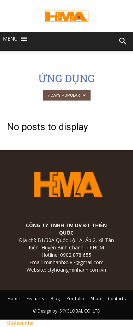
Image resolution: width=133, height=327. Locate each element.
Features (35, 299)
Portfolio (75, 299)
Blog (55, 299)
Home (13, 299)
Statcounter (20, 323)
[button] (10, 39)
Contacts (117, 299)
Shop (96, 299)
